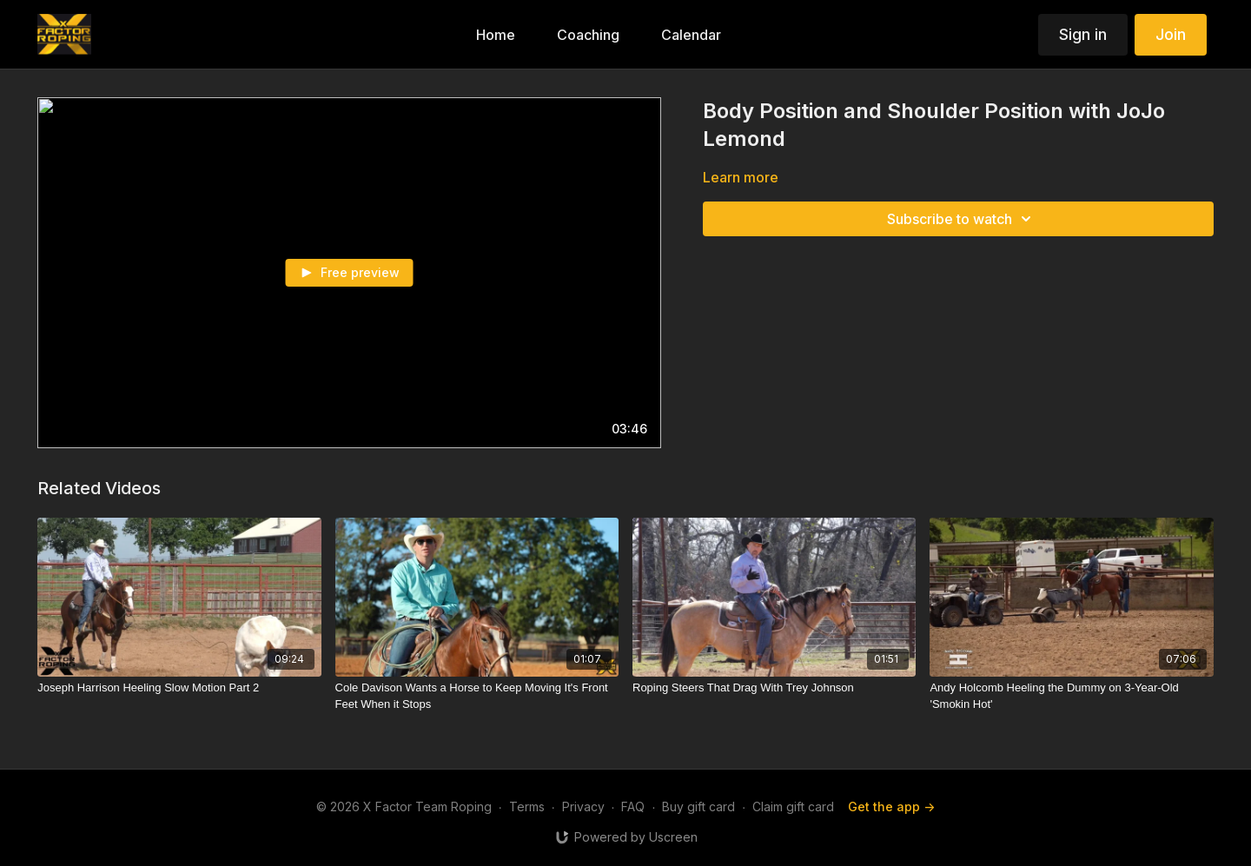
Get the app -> (891, 806)
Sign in (1083, 34)
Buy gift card (698, 806)
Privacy (583, 806)
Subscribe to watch (961, 218)
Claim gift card (793, 806)
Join (1170, 34)
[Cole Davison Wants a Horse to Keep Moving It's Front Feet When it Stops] (477, 696)
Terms (527, 806)
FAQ (633, 806)
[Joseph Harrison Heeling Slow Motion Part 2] (179, 688)
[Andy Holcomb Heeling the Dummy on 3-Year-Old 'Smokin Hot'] (1071, 696)
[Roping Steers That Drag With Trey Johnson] (774, 688)
